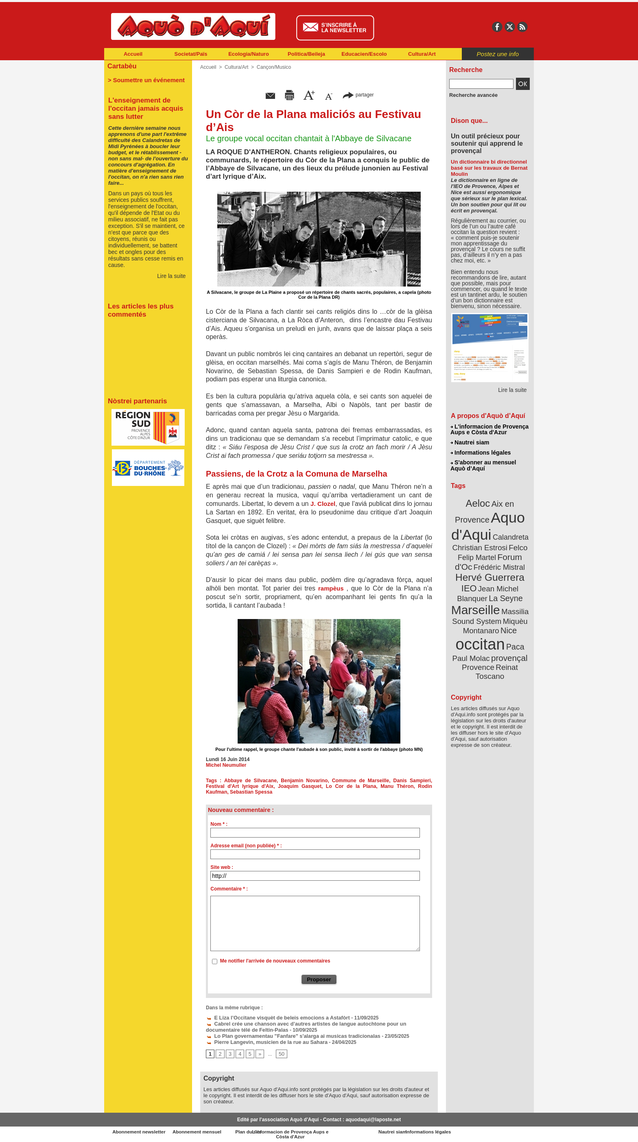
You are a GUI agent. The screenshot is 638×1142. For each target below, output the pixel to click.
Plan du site (283, 1129)
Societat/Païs (191, 54)
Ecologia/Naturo (248, 54)
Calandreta (510, 533)
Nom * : (218, 824)
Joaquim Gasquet (277, 786)
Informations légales (480, 451)
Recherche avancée (472, 95)
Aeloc (478, 502)
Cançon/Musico (273, 67)
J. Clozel (322, 503)
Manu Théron (372, 786)
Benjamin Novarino (295, 780)
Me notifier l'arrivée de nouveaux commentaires (275, 961)
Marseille (476, 602)
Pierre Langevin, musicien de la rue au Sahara (263, 1040)
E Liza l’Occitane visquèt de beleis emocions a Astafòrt (274, 1017)
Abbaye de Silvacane (245, 780)
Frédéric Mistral (498, 562)
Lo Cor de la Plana (327, 786)
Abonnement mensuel (211, 1129)
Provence (478, 657)
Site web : (221, 867)
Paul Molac (472, 649)
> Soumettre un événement (144, 80)
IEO (470, 581)
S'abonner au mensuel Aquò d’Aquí (483, 464)
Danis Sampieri (393, 780)
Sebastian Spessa (226, 792)
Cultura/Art (422, 54)
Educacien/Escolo (364, 54)
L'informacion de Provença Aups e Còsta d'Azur (489, 429)
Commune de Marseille (346, 780)
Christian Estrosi (480, 543)
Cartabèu (121, 65)
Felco (516, 543)
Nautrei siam (470, 442)
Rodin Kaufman (412, 786)
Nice (508, 622)
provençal (508, 648)
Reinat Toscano (496, 661)
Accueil (133, 54)
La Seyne (505, 591)
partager (358, 94)
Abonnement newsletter (140, 1129)
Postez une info (498, 53)
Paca (513, 637)
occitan (480, 635)
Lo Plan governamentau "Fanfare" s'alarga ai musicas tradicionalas (288, 1034)
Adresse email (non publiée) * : (246, 846)
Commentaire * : (229, 889)
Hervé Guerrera (489, 571)
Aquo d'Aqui (488, 522)
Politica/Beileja (306, 54)
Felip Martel (478, 552)
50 (280, 1051)
